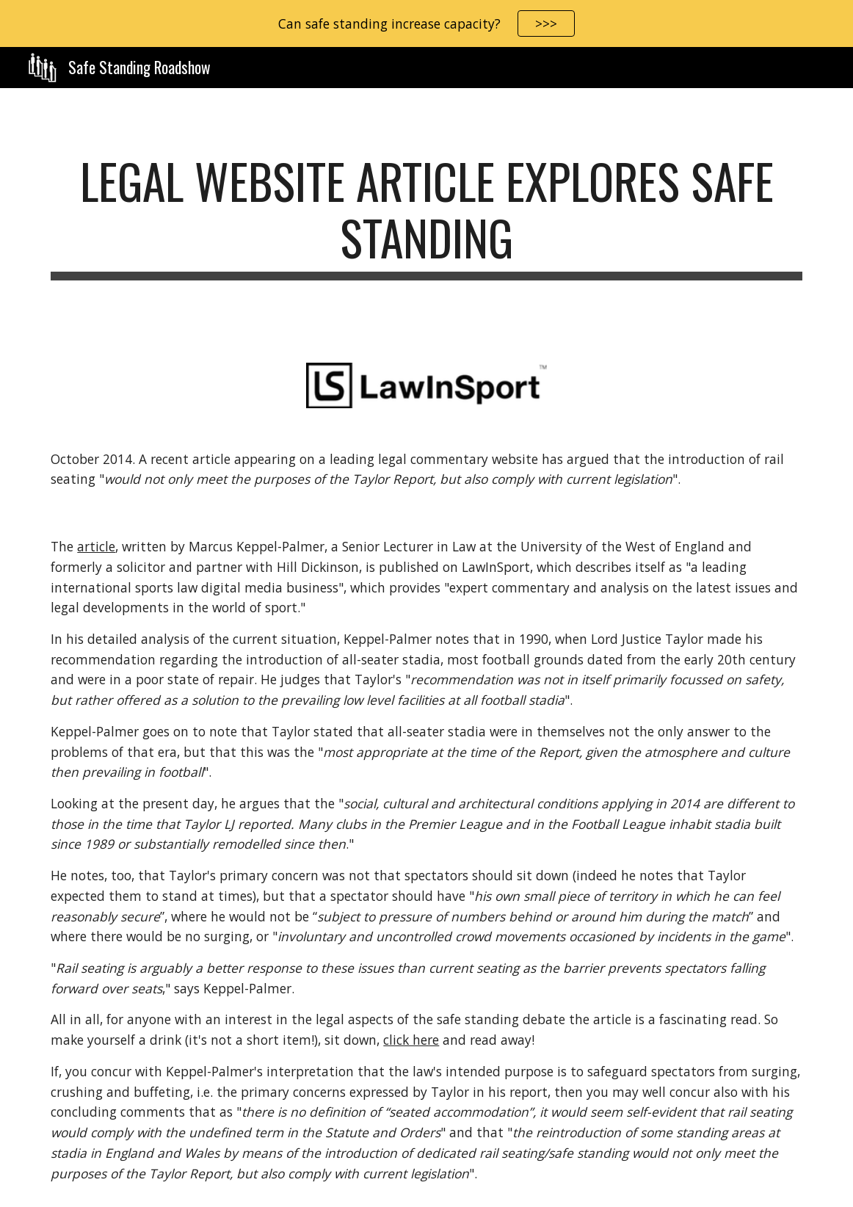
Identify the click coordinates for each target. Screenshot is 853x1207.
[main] (426, 216)
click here (411, 1039)
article (96, 546)
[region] (426, 23)
